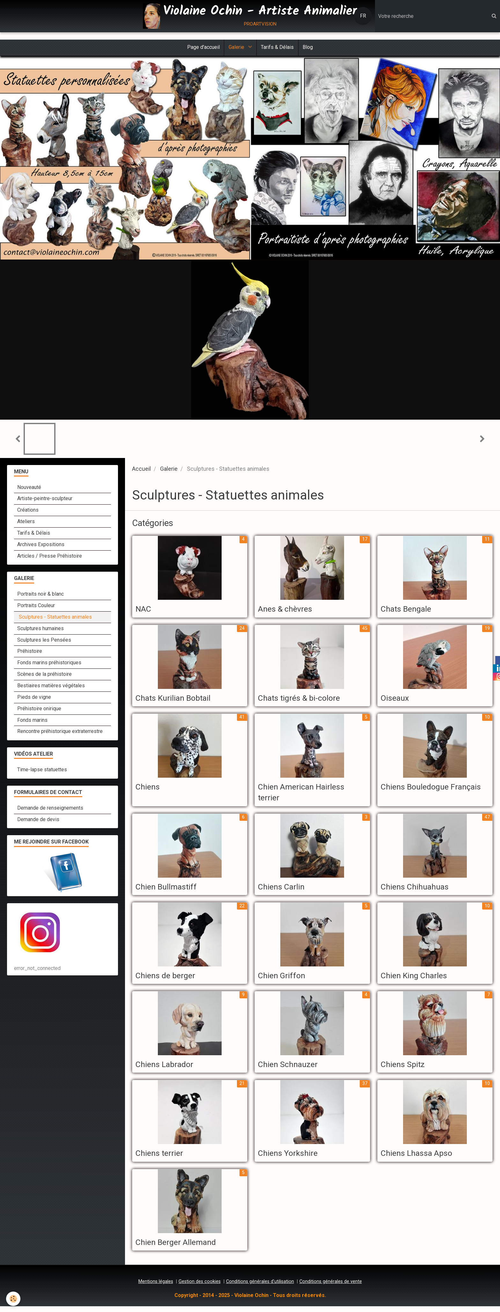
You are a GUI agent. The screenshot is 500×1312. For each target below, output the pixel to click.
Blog (309, 48)
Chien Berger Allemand (180, 1247)
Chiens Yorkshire (290, 1158)
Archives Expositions (40, 545)
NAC (144, 610)
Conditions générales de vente (330, 1287)
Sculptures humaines (40, 629)
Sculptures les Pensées (44, 641)
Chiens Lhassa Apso (420, 1158)
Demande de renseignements (50, 809)
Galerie (236, 48)
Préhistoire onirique (39, 709)
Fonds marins (32, 721)
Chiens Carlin (283, 890)
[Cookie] (13, 1299)
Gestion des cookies (200, 1287)
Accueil (141, 470)
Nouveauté (29, 488)
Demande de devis (38, 820)
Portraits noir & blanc (40, 595)
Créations (28, 511)
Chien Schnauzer (290, 1068)
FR (363, 16)
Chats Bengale (408, 610)
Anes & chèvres (287, 610)
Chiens (149, 789)
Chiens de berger (168, 979)
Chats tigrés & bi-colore (303, 699)
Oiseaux (396, 699)
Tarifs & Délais (277, 48)
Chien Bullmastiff (169, 890)
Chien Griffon (283, 979)
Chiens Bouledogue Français (435, 789)
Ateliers (26, 522)
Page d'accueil (202, 48)
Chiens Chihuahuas (417, 890)
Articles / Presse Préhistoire (49, 557)
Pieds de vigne (34, 698)
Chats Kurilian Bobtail (177, 699)
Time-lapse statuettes (42, 770)
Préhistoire (29, 652)
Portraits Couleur (36, 606)
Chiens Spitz (404, 1068)
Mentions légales (155, 1287)
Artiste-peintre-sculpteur (44, 499)
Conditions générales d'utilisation (260, 1287)
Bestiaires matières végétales (51, 686)
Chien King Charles (417, 979)
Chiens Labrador (167, 1068)
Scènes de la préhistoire (44, 675)
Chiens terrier (161, 1158)
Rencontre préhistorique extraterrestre (60, 732)
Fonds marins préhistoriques (49, 663)
